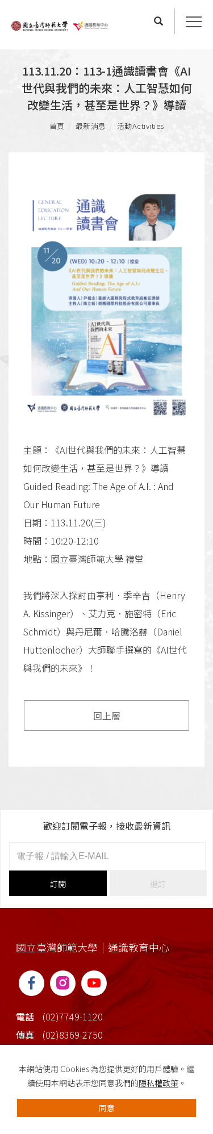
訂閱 (58, 883)
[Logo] (59, 24)
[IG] (62, 983)
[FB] (31, 983)
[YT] (94, 983)
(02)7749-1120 (73, 1016)
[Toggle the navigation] (194, 22)
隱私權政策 (158, 1083)
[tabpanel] (106, 305)
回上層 (106, 715)
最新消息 (91, 125)
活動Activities (140, 125)
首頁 (57, 125)
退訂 (158, 883)
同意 (107, 1108)
